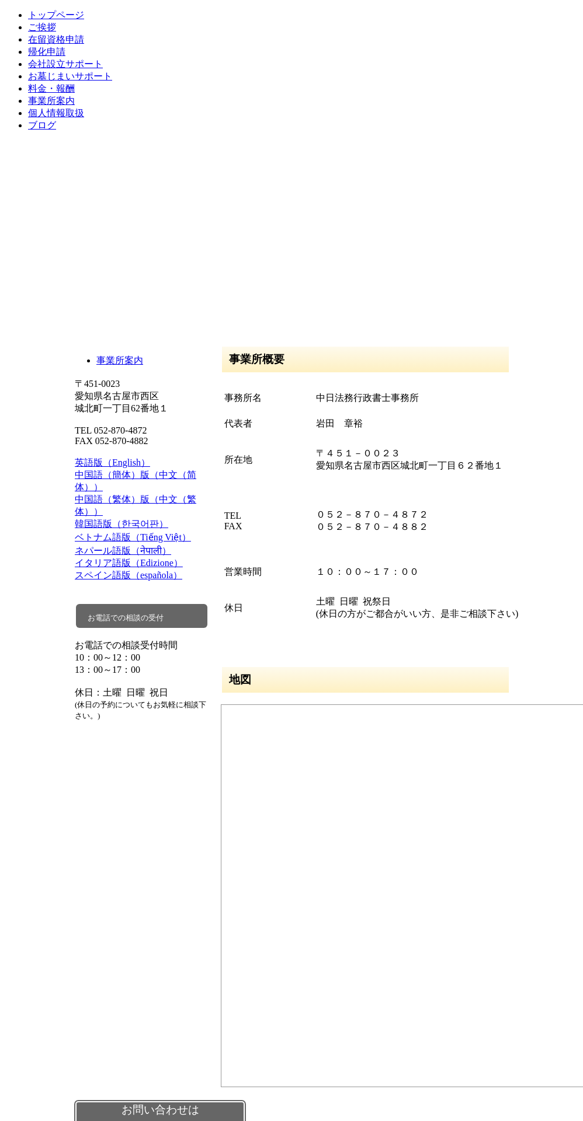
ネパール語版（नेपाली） (123, 551)
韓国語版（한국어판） (121, 524)
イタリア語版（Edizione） (129, 563)
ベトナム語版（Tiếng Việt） (133, 537)
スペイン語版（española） (128, 575)
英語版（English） (112, 462)
